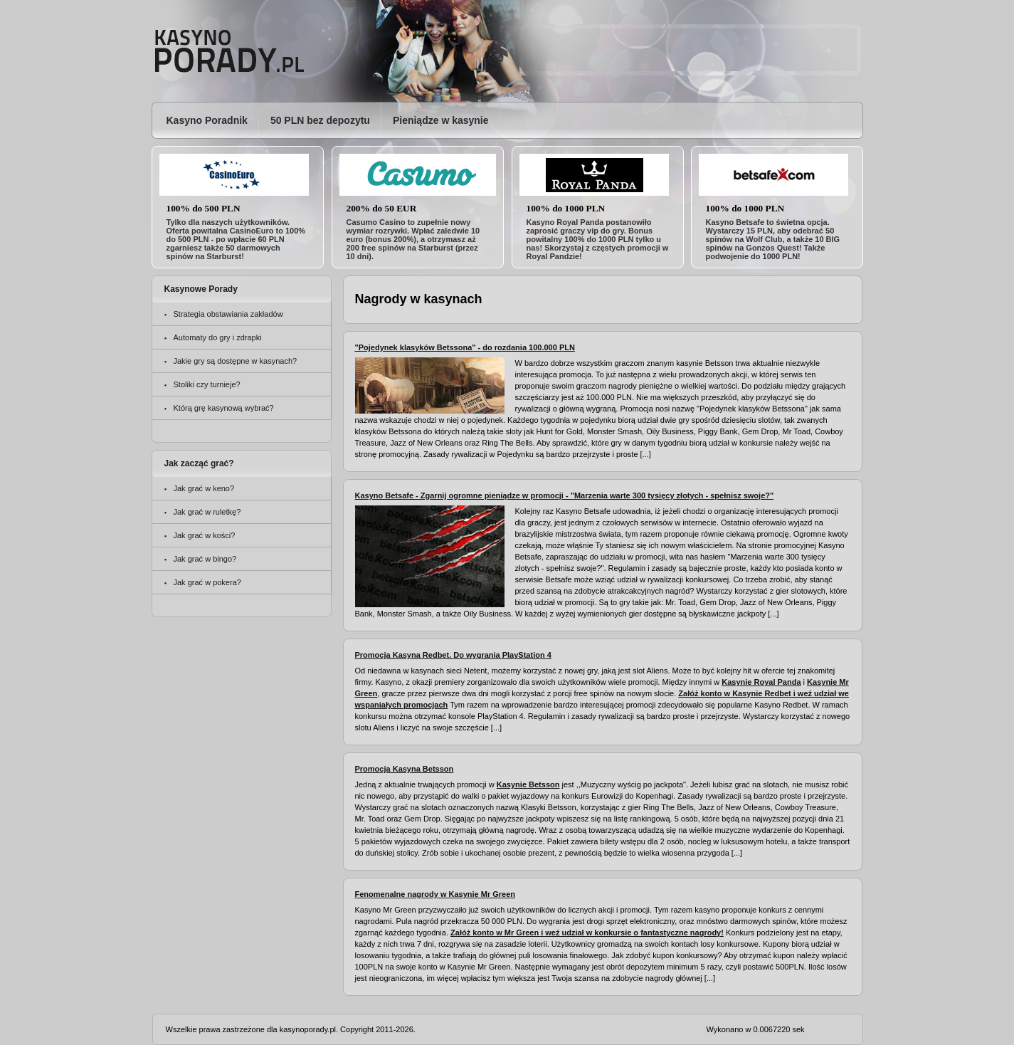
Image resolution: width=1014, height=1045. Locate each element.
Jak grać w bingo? (205, 559)
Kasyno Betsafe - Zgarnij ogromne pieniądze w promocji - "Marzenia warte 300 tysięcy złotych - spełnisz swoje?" (564, 495)
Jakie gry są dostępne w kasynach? (235, 361)
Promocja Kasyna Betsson (404, 769)
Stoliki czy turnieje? (207, 384)
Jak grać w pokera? (207, 582)
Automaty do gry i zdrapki (218, 337)
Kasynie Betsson (528, 784)
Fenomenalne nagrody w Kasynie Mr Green (435, 894)
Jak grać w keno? (204, 488)
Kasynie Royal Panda (761, 682)
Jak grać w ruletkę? (207, 512)
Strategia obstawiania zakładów (228, 314)
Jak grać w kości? (205, 535)
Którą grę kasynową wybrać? (224, 408)
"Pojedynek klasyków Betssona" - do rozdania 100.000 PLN (465, 347)
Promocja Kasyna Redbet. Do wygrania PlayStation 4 (453, 655)
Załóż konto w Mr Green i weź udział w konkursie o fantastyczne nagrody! (587, 932)
